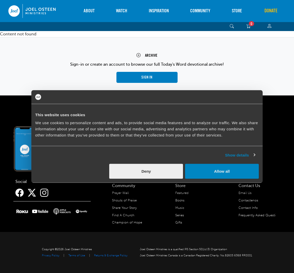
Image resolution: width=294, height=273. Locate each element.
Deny (146, 171)
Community (200, 11)
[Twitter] (32, 193)
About (89, 11)
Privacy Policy (50, 255)
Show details (237, 155)
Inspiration (159, 11)
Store (237, 11)
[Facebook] (19, 193)
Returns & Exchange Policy (110, 255)
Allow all (222, 171)
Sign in (147, 77)
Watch (121, 11)
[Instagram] (44, 193)
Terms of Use (76, 255)
